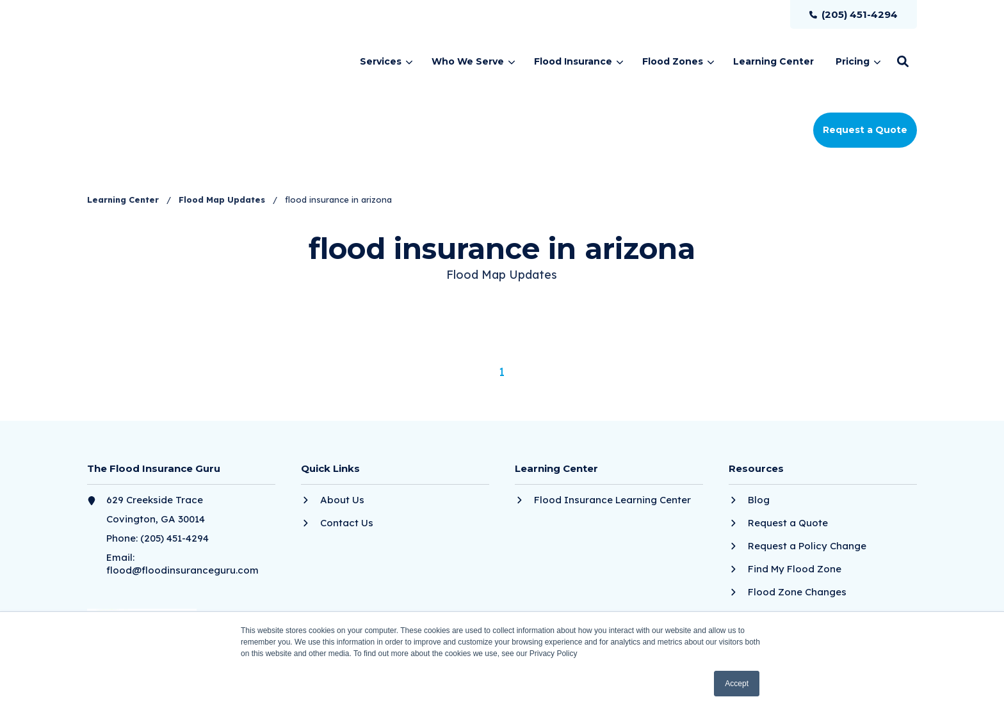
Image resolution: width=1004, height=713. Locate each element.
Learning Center (124, 199)
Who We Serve (468, 61)
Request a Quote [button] (865, 130)
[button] (903, 61)
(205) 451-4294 (174, 538)
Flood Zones (672, 61)
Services (380, 61)
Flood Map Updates (223, 199)
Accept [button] (737, 683)
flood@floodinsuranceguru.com (182, 570)
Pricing (853, 61)
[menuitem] (853, 14)
